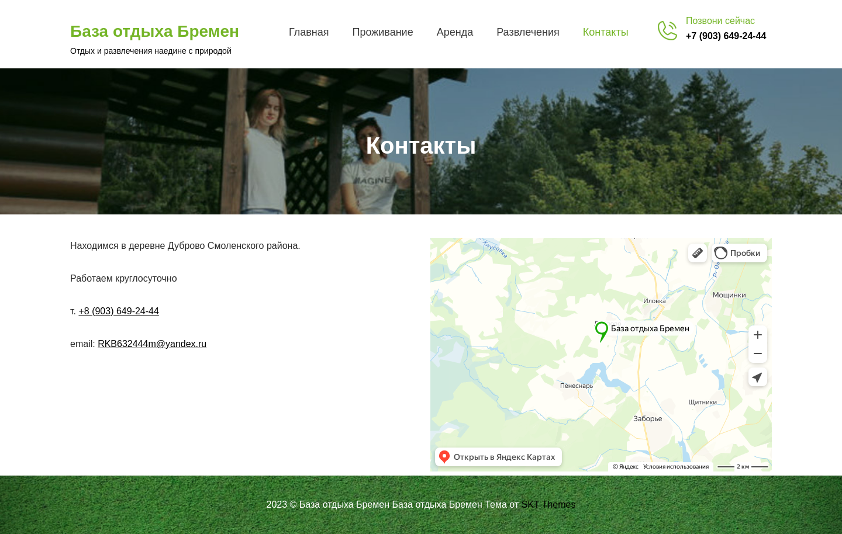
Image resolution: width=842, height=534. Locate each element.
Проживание (382, 32)
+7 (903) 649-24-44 (726, 36)
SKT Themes (549, 504)
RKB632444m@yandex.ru (152, 344)
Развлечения (528, 32)
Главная (309, 32)
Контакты (606, 32)
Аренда (455, 32)
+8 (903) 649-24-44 (118, 311)
